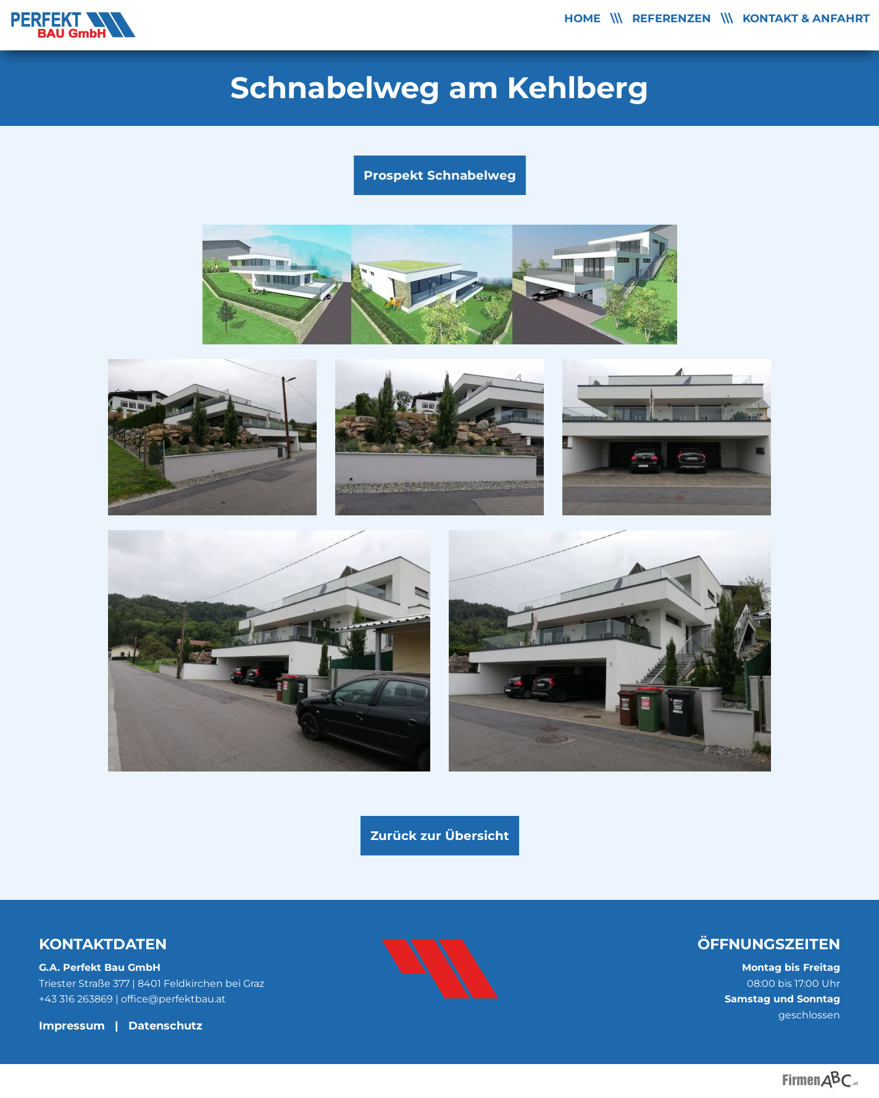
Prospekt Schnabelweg (439, 179)
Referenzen (671, 18)
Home (582, 18)
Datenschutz (165, 1025)
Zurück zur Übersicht (439, 835)
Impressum (72, 1025)
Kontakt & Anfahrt (806, 18)
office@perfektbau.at (173, 999)
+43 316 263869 (76, 999)
